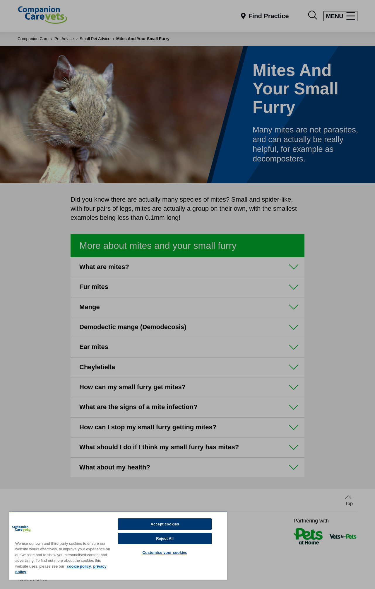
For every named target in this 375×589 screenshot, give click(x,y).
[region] (118, 546)
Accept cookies (165, 524)
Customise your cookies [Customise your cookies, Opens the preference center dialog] (165, 552)
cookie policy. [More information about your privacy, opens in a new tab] (79, 566)
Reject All (165, 538)
